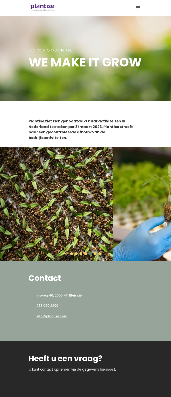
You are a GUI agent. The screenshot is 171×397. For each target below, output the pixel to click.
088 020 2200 (47, 305)
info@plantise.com (51, 316)
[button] (71, 253)
